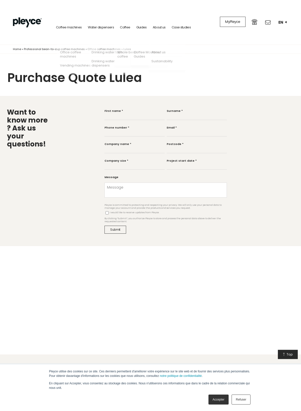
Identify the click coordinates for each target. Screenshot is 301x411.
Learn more (197, 361)
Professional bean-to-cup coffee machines (54, 39)
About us (153, 17)
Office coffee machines (104, 39)
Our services (87, 361)
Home (17, 39)
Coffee (119, 17)
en (282, 17)
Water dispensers (95, 17)
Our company (143, 361)
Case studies (175, 17)
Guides (136, 17)
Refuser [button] (241, 399)
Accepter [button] (218, 399)
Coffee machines (63, 17)
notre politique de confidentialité (181, 376)
